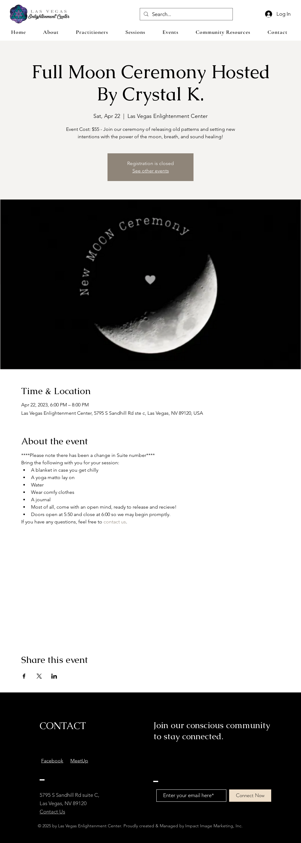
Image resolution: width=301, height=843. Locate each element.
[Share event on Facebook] (24, 676)
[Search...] (186, 14)
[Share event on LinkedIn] (54, 676)
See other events (150, 171)
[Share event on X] (39, 676)
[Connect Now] (250, 795)
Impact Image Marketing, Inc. (214, 826)
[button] (135, 32)
